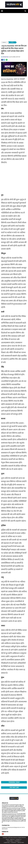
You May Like (14, 787)
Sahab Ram (6, 57)
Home (4, 42)
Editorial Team (21, 842)
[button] (2, 11)
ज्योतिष (12, 42)
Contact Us (5, 825)
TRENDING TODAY (14, 782)
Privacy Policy (10, 841)
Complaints (17, 841)
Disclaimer (13, 842)
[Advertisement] (14, 27)
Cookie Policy (7, 842)
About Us (5, 803)
